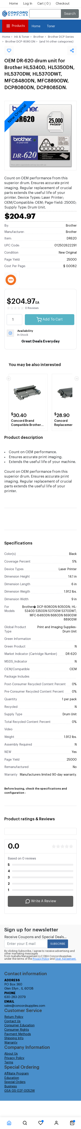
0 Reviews (32, 308)
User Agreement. (65, 959)
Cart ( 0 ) (44, 3)
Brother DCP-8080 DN (20, 41)
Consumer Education (19, 1025)
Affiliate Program (16, 1073)
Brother (38, 36)
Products (15, 25)
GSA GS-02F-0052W (19, 1090)
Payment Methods (17, 1034)
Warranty (10, 1042)
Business (10, 1086)
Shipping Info (14, 1038)
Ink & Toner (21, 36)
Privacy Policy (41, 959)
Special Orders (14, 1082)
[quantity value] (14, 319)
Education (11, 1078)
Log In (27, 3)
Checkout (63, 3)
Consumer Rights (16, 1029)
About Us (11, 1053)
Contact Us (12, 1021)
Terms (8, 1062)
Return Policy (13, 1017)
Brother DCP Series (61, 36)
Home (13, 3)
